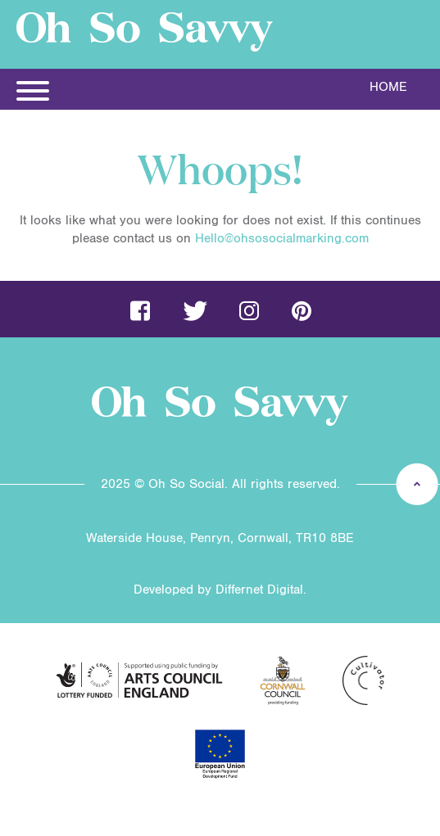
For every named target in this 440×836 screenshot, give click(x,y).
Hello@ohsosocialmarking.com (282, 238)
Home (388, 86)
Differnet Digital (259, 589)
